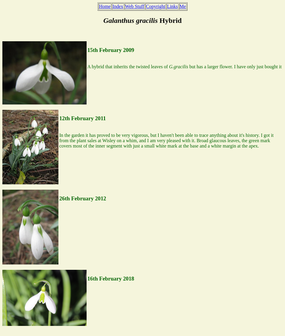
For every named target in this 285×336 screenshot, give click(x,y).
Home (105, 6)
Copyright (155, 6)
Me (183, 6)
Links (172, 6)
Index (117, 6)
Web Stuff (134, 6)
